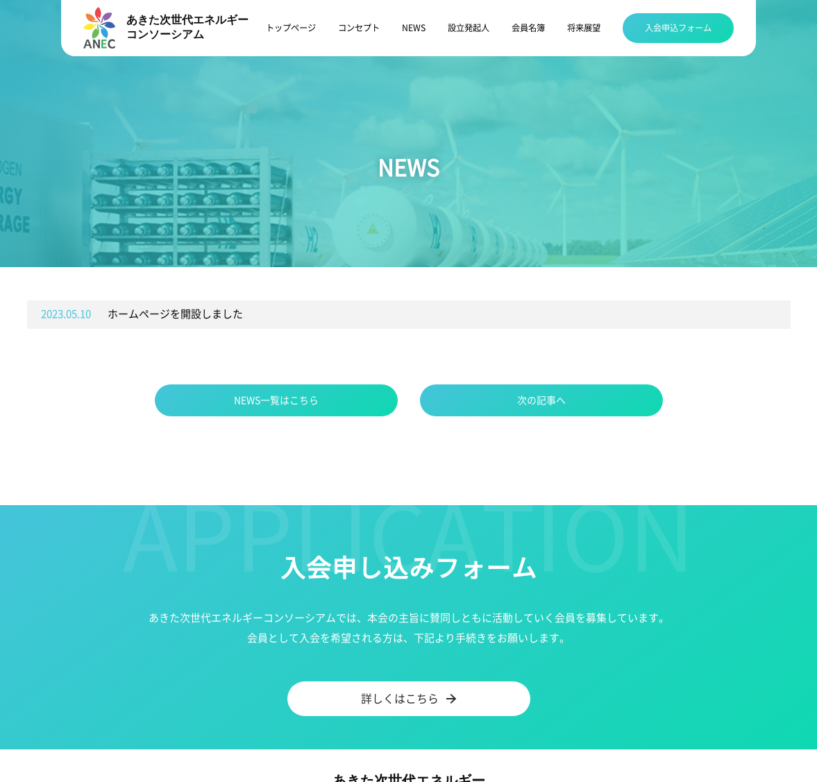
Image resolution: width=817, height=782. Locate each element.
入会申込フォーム (678, 28)
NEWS (414, 28)
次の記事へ (541, 400)
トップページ (291, 28)
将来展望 (583, 28)
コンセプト (359, 28)
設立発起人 (468, 28)
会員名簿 (528, 28)
